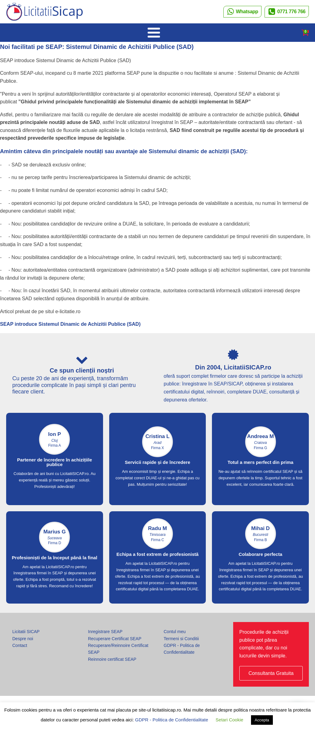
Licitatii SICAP (26, 631)
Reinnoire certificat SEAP (112, 659)
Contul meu (175, 631)
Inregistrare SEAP (105, 631)
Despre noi (22, 638)
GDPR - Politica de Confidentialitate (182, 649)
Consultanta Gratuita (271, 673)
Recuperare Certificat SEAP (115, 638)
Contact (19, 645)
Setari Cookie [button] (229, 719)
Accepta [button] (262, 720)
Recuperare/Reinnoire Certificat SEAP (118, 649)
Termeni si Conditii (181, 638)
